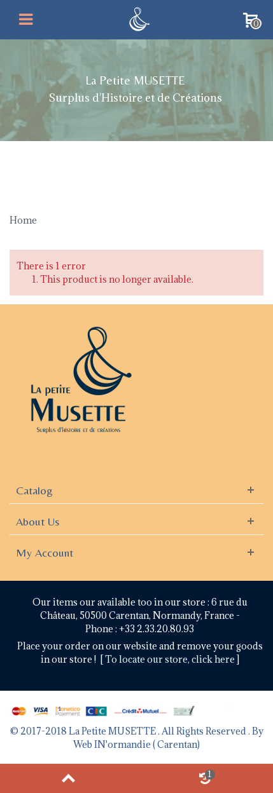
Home (23, 220)
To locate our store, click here (171, 659)
